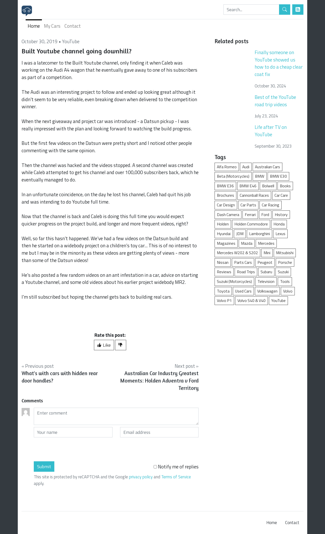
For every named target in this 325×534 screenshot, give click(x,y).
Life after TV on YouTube (271, 130)
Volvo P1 (224, 300)
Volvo (287, 291)
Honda (279, 224)
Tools (285, 281)
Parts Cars (243, 262)
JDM (239, 234)
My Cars (52, 25)
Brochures (225, 195)
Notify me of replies (176, 466)
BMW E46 (247, 186)
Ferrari (250, 214)
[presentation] (72, 449)
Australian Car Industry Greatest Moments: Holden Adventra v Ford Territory (159, 380)
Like (104, 345)
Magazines (226, 243)
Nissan (223, 262)
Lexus (280, 234)
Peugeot (264, 262)
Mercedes (266, 243)
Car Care (281, 195)
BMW (259, 176)
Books (285, 186)
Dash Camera (228, 214)
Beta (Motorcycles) (233, 176)
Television (265, 281)
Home (34, 25)
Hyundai (224, 234)
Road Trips (246, 272)
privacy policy (141, 477)
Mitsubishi (285, 253)
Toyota (223, 291)
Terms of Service (176, 477)
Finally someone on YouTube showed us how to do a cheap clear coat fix (279, 63)
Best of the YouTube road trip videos (275, 100)
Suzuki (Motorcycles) (234, 281)
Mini (267, 253)
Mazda (246, 243)
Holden (223, 224)
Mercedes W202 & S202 (237, 253)
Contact (72, 25)
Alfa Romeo (227, 167)
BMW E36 (225, 186)
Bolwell (268, 186)
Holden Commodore (251, 224)
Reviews (224, 272)
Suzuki (283, 272)
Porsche (285, 262)
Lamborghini (259, 234)
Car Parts (248, 205)
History (281, 214)
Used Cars (243, 291)
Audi (245, 167)
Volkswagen (267, 291)
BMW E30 (278, 176)
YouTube (70, 41)
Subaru (266, 272)
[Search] (251, 9)
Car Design (226, 205)
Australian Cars (267, 167)
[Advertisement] (259, 347)
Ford (265, 214)
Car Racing (270, 205)
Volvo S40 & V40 (251, 300)
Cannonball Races (254, 195)
